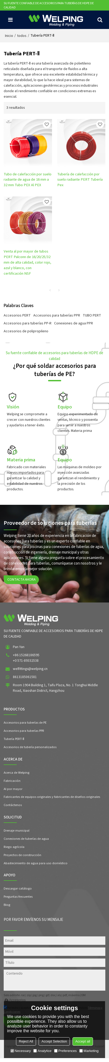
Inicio (9, 35)
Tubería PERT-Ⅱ (14, 741)
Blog (7, 908)
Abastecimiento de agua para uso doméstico (36, 866)
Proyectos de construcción (22, 858)
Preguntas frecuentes (18, 900)
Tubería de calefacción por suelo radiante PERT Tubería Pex (80, 180)
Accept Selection (54, 1041)
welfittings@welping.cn (30, 671)
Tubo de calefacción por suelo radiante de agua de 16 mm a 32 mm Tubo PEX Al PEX (28, 180)
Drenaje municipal (16, 833)
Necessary (21, 1051)
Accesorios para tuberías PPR (56, 316)
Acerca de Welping (16, 775)
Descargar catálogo (18, 892)
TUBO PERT (92, 316)
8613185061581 (25, 679)
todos (22, 35)
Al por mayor (13, 791)
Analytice (42, 1051)
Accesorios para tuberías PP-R (27, 324)
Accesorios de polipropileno (26, 331)
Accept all (82, 1041)
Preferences (65, 1051)
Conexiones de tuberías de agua (26, 841)
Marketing (88, 1051)
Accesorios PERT (17, 316)
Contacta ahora (22, 582)
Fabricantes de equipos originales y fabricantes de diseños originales (52, 800)
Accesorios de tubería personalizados (30, 750)
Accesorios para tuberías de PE (25, 725)
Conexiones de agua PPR (73, 324)
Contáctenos (13, 808)
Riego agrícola (14, 850)
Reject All (26, 1041)
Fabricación (12, 783)
